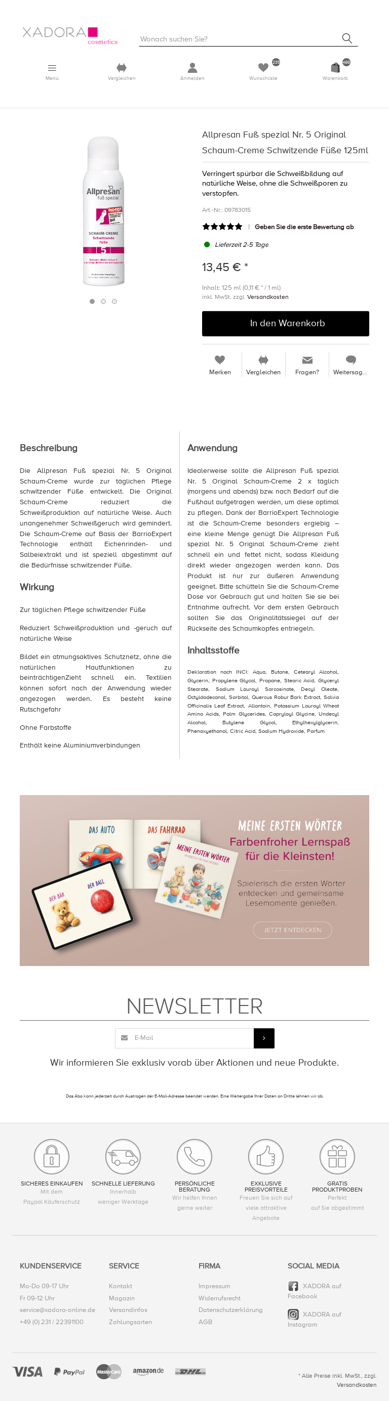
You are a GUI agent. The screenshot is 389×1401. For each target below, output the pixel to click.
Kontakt (120, 1286)
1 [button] (92, 301)
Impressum (214, 1286)
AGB (205, 1322)
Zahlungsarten (130, 1322)
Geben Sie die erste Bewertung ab (304, 227)
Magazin (122, 1298)
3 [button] (114, 301)
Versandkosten (268, 297)
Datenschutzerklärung (231, 1310)
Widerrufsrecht (220, 1298)
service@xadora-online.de (57, 1310)
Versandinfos (128, 1310)
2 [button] (103, 301)
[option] (103, 210)
